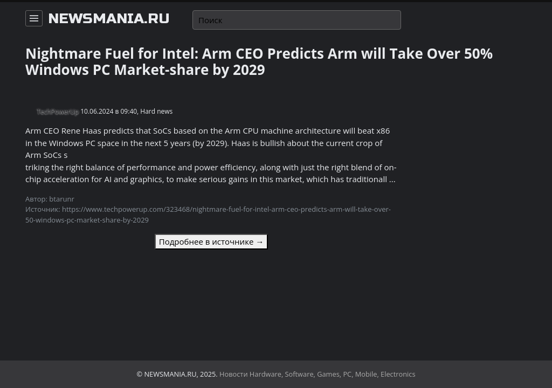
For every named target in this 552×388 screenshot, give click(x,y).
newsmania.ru (109, 18)
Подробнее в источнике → (211, 241)
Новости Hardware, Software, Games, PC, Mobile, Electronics (317, 374)
